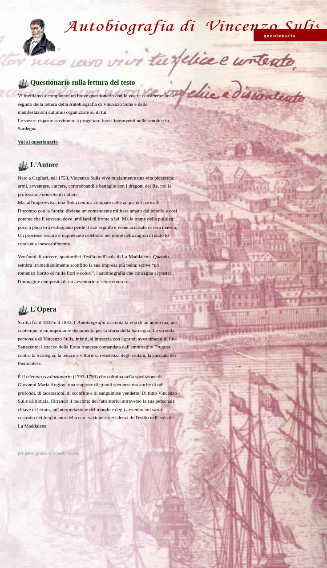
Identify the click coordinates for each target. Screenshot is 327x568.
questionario (279, 35)
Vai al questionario (38, 141)
